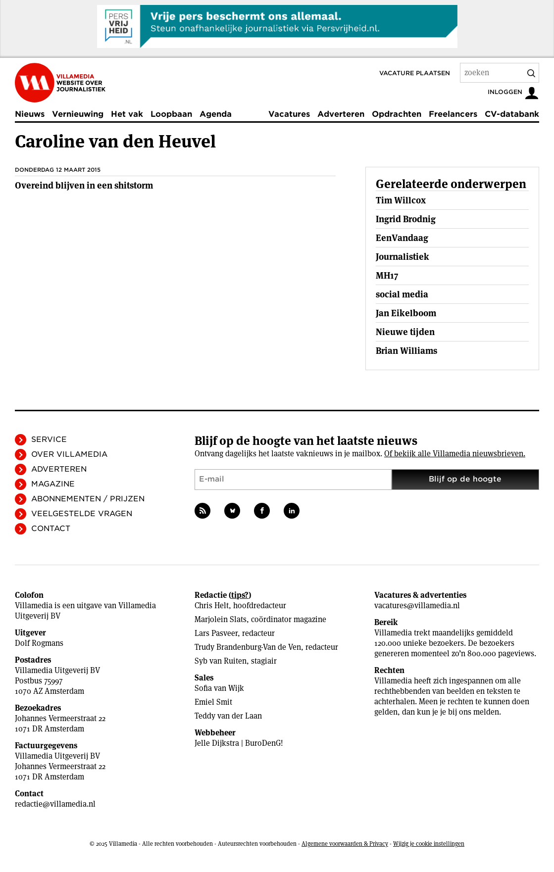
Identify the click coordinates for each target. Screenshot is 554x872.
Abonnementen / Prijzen (88, 498)
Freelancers (453, 114)
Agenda (216, 114)
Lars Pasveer (216, 633)
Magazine (53, 484)
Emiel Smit (213, 702)
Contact (50, 528)
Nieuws (30, 114)
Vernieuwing (77, 114)
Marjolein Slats (221, 619)
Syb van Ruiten (221, 661)
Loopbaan (171, 114)
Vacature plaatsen (414, 73)
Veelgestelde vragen (81, 513)
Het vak (127, 114)
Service (49, 439)
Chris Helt (212, 605)
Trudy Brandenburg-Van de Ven (248, 647)
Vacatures (289, 114)
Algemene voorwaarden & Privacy (345, 843)
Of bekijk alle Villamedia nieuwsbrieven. (454, 453)
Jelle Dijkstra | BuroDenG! (239, 743)
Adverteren (340, 114)
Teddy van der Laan (228, 716)
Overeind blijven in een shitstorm (84, 185)
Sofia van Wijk (219, 688)
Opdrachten (396, 114)
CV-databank (512, 114)
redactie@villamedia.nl (55, 804)
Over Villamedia (69, 454)
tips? (240, 595)
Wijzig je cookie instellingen (428, 843)
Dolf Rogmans (39, 643)
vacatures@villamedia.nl (417, 605)
